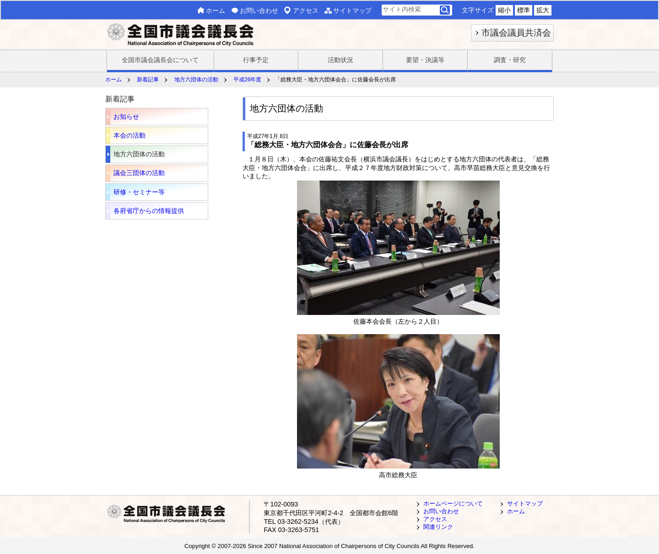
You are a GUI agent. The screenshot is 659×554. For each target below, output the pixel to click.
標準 (523, 10)
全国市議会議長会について (160, 60)
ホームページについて (453, 503)
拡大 (542, 10)
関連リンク (438, 526)
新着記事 (148, 79)
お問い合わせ (259, 10)
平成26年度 (247, 79)
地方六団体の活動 (196, 79)
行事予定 (256, 60)
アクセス (306, 10)
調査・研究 (510, 60)
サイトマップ (352, 10)
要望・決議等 (425, 60)
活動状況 (340, 60)
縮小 (504, 10)
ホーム (215, 10)
